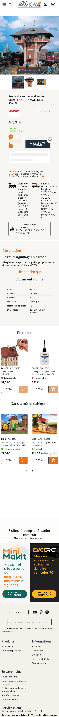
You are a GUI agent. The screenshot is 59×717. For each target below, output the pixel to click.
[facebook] (28, 612)
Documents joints (29, 279)
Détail (10, 389)
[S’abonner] (47, 622)
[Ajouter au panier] (37, 144)
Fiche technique (29, 271)
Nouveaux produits (11, 650)
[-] (10, 136)
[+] (10, 146)
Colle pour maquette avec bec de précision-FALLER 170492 (43, 374)
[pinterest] (41, 612)
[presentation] (27, 469)
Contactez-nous (10, 699)
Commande (37, 650)
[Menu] (4, 4)
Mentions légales (10, 695)
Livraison (36, 654)
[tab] (29, 272)
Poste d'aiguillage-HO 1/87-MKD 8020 (44, 444)
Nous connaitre (9, 676)
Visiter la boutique (15, 594)
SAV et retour (39, 663)
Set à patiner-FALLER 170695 (11, 372)
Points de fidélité (41, 659)
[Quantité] (15, 141)
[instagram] (47, 612)
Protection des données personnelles (14, 689)
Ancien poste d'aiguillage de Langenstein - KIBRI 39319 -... (14, 445)
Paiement (37, 646)
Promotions (8, 646)
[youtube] (34, 612)
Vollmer (25, 265)
